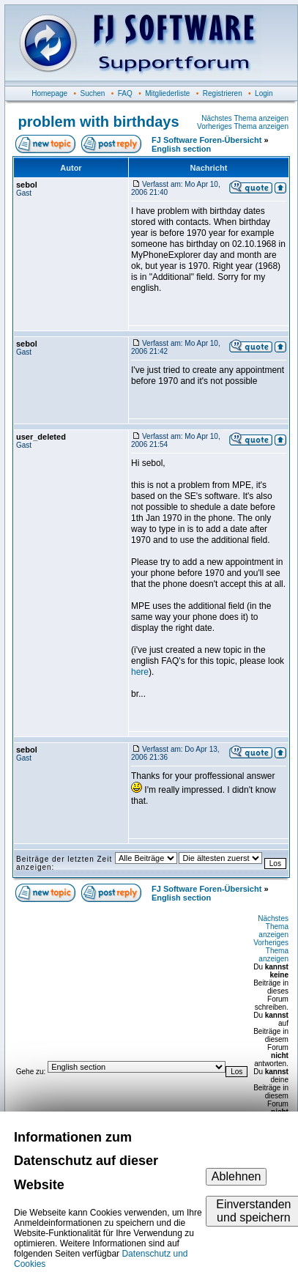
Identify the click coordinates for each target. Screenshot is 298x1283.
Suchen (92, 93)
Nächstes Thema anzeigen (244, 118)
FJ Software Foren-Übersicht (206, 140)
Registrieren (222, 93)
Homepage (49, 93)
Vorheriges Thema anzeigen (242, 126)
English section (181, 148)
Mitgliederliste (167, 93)
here (140, 672)
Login (263, 93)
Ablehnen (236, 1176)
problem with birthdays (98, 122)
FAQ (125, 93)
